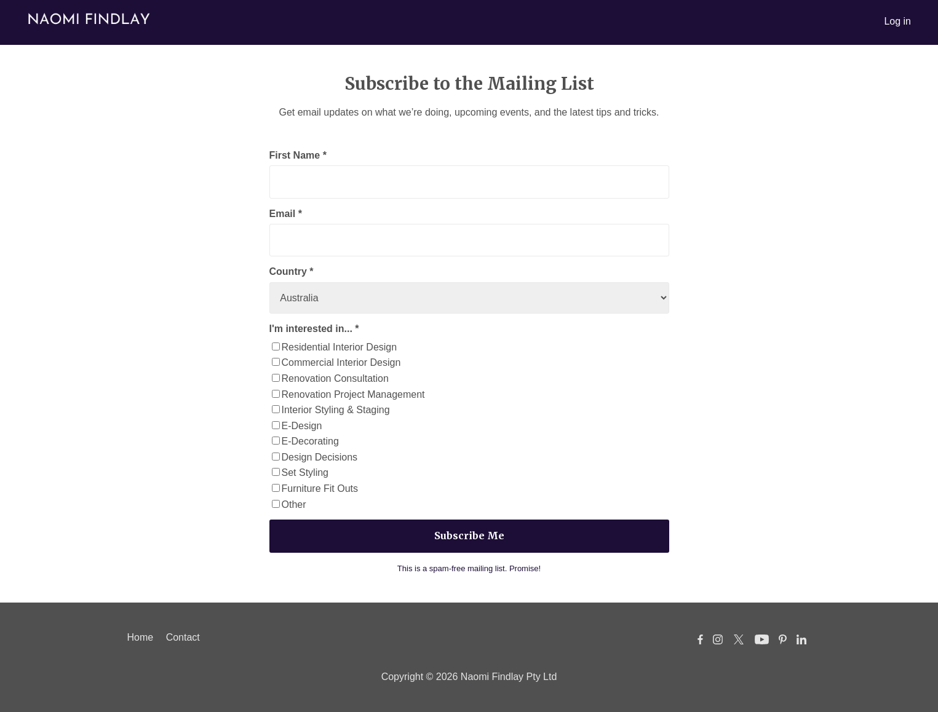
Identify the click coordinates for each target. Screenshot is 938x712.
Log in (897, 21)
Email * (285, 213)
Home (140, 637)
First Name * (298, 155)
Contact (183, 637)
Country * (291, 271)
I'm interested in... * (314, 328)
